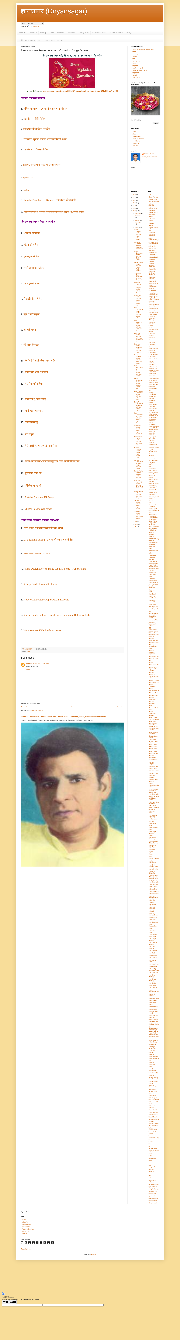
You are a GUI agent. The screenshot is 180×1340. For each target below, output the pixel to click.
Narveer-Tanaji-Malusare (153, 780)
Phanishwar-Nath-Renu (152, 846)
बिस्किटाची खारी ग (34, 485)
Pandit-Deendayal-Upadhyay (152, 837)
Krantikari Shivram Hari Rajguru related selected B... (137, 287)
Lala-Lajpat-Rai (153, 606)
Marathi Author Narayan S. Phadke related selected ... (138, 474)
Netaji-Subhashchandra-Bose (154, 785)
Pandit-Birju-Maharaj (152, 832)
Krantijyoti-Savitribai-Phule (153, 597)
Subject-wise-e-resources (54, 40)
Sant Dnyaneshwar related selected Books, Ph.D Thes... (138, 418)
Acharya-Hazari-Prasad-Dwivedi (154, 242)
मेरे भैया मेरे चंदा (31, 345)
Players (151, 854)
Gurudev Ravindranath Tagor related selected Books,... (138, 464)
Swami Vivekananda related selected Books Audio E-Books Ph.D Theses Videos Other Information (154, 1074)
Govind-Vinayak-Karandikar (154, 486)
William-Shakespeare (153, 1128)
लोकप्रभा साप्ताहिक (153, 1203)
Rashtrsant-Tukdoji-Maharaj (153, 896)
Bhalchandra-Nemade (153, 278)
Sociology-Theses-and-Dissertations (152, 1048)
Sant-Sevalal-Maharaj (153, 979)
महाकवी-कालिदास (153, 1196)
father (150, 1163)
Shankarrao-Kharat (152, 1003)
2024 (134, 200)
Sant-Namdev (153, 958)
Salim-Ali (151, 911)
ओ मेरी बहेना (30, 329)
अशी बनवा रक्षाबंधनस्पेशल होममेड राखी (43, 528)
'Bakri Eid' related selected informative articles (138, 515)
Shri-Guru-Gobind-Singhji (153, 1018)
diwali (150, 1160)
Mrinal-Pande (153, 751)
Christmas (152, 340)
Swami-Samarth (153, 1081)
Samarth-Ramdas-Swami (153, 914)
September (138, 223)
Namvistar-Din (153, 768)
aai (149, 1146)
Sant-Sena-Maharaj (152, 975)
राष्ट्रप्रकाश (136, 73)
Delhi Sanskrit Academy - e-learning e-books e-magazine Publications (154, 370)
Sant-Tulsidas (153, 988)
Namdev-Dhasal (153, 766)
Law (150, 611)
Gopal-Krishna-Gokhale (153, 480)
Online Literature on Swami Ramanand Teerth (154, 810)
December (138, 213)
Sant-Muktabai (153, 955)
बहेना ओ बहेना (31, 244)
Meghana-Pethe (153, 742)
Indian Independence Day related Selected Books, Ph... (138, 383)
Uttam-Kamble (153, 1110)
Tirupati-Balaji (153, 1091)
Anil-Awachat (153, 252)
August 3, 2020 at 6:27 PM (41, 663)
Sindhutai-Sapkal (154, 1024)
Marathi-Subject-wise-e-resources (154, 718)
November (138, 216)
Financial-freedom (152, 454)
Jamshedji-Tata (153, 551)
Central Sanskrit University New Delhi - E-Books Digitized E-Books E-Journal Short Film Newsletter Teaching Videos (154, 298)
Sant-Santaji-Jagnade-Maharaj (154, 969)
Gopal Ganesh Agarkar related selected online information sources (153, 474)
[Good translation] (5, 1302)
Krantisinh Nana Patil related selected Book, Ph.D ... (138, 484)
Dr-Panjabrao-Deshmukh (153, 405)
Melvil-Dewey (153, 744)
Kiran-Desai (152, 594)
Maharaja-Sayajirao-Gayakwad (152, 652)
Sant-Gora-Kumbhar (152, 947)
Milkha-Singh (152, 746)
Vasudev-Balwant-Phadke (154, 1122)
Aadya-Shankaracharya (154, 239)
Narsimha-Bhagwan (152, 776)
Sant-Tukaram (153, 985)
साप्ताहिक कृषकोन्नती (138, 68)
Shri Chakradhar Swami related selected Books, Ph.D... (138, 313)
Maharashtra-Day (154, 665)
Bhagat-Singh (153, 269)
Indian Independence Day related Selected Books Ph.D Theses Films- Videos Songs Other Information (153, 518)
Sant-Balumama (153, 922)
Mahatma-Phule (153, 693)
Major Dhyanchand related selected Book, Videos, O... (138, 256)
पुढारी (134, 59)
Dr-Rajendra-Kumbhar (152, 409)
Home (73, 707)
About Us (22, 33)
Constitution (152, 356)
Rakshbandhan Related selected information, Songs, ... (138, 494)
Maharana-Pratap (154, 656)
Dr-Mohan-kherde (152, 401)
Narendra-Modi (153, 773)
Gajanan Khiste (149, 154)
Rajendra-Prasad (154, 884)
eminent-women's (151, 204)
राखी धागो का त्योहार (34, 268)
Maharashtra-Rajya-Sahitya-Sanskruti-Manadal (153, 669)
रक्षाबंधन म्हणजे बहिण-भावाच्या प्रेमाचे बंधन (45, 139)
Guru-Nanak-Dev (154, 490)
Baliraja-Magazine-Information (152, 265)
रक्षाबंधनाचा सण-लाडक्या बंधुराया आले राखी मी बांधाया (52, 461)
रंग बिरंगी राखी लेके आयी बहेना (40, 360)
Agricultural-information (152, 249)
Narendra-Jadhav (154, 771)
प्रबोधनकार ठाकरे (153, 1191)
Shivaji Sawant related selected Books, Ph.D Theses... (138, 234)
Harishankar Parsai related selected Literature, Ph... (138, 441)
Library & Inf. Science (152, 616)
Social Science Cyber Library (153, 1041)
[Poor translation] (13, 1302)
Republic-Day (153, 904)
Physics (151, 852)
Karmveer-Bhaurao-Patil (153, 579)
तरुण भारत (135, 54)
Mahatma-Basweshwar (152, 685)
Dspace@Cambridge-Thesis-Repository (154, 438)
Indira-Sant (152, 532)
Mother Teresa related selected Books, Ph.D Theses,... (138, 266)
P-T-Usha (151, 821)
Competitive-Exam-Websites (153, 353)
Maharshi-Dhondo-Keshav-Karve (154, 676)
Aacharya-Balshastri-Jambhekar (152, 234)
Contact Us (33, 33)
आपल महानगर (136, 61)
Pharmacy (152, 849)
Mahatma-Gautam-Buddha (154, 689)
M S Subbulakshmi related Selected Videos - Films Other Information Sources (154, 632)
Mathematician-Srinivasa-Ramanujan (153, 737)
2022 (134, 205)
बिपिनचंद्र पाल (152, 1194)
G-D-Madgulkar (153, 460)
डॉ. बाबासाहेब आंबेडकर (116, 33)
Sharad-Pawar (153, 1009)
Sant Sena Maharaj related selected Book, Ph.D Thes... (138, 359)
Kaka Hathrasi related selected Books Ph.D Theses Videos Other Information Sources (154, 566)
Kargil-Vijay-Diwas (152, 575)
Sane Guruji (152, 920)
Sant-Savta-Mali (153, 973)
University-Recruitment (152, 1094)
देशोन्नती (135, 56)
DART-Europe (153, 359)
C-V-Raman (152, 291)
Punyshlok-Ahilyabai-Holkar (154, 865)
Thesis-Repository (152, 217)
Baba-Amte (152, 255)
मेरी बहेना (29, 434)
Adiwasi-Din (152, 246)
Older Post (120, 707)
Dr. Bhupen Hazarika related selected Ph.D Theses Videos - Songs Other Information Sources (154, 429)
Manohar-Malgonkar (152, 702)
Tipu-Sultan (152, 1089)
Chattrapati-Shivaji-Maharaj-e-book (154, 323)
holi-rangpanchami (153, 1166)
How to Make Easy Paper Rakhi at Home (46, 599)
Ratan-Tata (152, 900)
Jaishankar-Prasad (152, 547)
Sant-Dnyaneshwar (153, 933)
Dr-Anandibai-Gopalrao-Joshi (153, 381)
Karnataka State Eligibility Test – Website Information (153, 585)
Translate (33, 26)
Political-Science (154, 859)
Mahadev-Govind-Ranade (153, 639)
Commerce (152, 344)
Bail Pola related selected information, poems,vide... (138, 337)
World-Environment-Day (154, 1136)
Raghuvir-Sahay (153, 869)
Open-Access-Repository (153, 816)
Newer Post (24, 707)
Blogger (93, 1254)
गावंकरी (134, 52)
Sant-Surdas (152, 983)
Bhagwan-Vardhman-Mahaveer (152, 273)
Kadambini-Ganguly (152, 558)
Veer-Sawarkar (153, 1125)
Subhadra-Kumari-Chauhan (154, 1055)
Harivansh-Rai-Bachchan (153, 505)
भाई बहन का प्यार (34, 410)
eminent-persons (154, 202)
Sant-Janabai (153, 951)
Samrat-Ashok (153, 917)
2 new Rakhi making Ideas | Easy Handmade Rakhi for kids (57, 614)
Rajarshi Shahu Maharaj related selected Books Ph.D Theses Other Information (154, 879)
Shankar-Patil (153, 1000)
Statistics (151, 1052)
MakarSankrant (153, 695)
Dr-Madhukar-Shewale (153, 397)
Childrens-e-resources (27, 40)
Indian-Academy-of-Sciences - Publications (154, 528)
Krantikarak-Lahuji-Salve (152, 601)
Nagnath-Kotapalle (151, 763)
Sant (39, 40)
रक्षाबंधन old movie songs (38, 508)
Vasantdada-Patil (154, 1119)
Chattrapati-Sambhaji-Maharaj (152, 318)
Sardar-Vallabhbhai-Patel (154, 991)
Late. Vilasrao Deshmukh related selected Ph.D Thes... (138, 395)
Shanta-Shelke (153, 1007)
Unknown (29, 663)
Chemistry (152, 333)
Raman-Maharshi (154, 891)
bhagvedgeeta (153, 1158)
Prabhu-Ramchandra (152, 861)
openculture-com (154, 1184)
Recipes (151, 902)
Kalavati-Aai (152, 572)
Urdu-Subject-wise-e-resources (154, 1098)
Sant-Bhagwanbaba (153, 925)
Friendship (152, 458)
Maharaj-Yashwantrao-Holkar (153, 646)
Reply (28, 669)
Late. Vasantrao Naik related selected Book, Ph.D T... (138, 325)
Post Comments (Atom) (36, 710)
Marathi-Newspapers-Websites (153, 713)
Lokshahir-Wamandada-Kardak (153, 624)
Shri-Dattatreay (153, 1015)
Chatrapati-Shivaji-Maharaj (153, 307)
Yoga (150, 1144)
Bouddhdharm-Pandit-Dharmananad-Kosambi (153, 286)
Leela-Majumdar (154, 613)
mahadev (151, 1169)
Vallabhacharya (153, 1114)
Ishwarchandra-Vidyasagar (153, 543)
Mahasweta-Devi (154, 682)
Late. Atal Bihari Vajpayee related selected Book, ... (138, 348)
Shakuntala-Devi (154, 998)
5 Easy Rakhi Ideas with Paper (40, 584)
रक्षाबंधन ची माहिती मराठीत (36, 129)
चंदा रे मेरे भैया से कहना (36, 372)
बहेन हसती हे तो (32, 283)
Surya (150, 1066)
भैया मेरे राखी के (31, 233)
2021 (134, 208)
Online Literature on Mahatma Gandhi (154, 798)
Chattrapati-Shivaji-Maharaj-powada (154, 329)
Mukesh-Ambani (154, 753)
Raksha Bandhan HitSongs (40, 497)
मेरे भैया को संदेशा (34, 383)
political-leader (153, 208)
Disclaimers (71, 33)
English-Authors (153, 228)
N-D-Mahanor (153, 760)
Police (150, 856)
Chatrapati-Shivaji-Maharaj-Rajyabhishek (154, 312)
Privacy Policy (84, 33)
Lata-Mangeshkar (154, 609)
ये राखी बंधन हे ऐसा (34, 298)
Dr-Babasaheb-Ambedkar (153, 385)
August (137, 227)
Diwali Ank (152, 376)
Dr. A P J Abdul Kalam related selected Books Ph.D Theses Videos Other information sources (153, 417)
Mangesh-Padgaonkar (152, 698)
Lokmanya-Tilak (153, 620)
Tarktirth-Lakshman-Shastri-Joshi (152, 1085)
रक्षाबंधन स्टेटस (28, 178)
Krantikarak (152, 210)
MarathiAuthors (153, 197)
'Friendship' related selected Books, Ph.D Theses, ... (138, 505)
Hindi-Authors (153, 199)
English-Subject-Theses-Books (154, 450)
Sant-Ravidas (153, 966)
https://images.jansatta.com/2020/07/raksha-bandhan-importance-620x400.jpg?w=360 (80, 91)
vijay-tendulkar (153, 1187)
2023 (134, 203)
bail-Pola (151, 1156)
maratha (151, 1171)
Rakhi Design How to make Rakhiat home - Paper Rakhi (55, 568)
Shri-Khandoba (153, 1022)
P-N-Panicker (153, 819)
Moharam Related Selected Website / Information (138, 245)
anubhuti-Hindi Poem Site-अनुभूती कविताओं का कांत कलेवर (154, 1151)
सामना (134, 63)
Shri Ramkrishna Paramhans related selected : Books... (138, 371)
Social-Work (152, 1044)
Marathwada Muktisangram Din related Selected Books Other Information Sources (154, 726)
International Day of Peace (154, 539)
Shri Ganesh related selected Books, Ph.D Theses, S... (138, 300)
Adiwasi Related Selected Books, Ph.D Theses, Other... (137, 452)
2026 (134, 195)
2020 (134, 211)
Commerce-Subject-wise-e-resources (153, 348)
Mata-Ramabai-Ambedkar (153, 733)
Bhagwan (151, 223)
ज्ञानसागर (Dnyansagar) (54, 11)
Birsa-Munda (152, 281)
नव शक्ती (135, 75)
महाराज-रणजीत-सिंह (153, 1198)
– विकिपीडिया (40, 118)
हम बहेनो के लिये (32, 256)
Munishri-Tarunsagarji (152, 756)
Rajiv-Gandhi (152, 886)
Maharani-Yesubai (152, 661)
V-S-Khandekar (153, 1112)
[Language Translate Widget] (32, 23)
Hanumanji (152, 494)
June (136, 524)
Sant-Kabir (152, 953)
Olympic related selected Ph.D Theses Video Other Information (154, 791)
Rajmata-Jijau (153, 889)
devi (150, 230)
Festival (28, 651)
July (136, 521)
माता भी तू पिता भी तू (36, 399)
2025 (134, 197)
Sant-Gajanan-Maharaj (153, 943)
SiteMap (43, 33)
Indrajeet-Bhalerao (151, 535)
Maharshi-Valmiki (154, 680)
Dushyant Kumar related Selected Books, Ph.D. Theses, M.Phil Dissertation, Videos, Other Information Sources (63, 717)
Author (151, 221)
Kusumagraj (152, 604)
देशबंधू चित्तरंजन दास (154, 1189)
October (137, 220)
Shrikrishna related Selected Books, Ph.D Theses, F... (138, 430)
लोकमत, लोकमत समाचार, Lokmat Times (143, 49)
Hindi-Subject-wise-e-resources (154, 509)
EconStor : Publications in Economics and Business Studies (154, 445)
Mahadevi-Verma (154, 642)
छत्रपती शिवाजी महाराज (99, 33)
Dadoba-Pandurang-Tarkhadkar (152, 362)
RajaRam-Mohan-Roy (152, 872)
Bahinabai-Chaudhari (152, 260)
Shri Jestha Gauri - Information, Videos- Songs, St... (138, 277)
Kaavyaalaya (152, 555)
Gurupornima (153, 492)
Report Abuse (26, 1249)
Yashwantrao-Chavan (153, 1140)
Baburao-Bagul (153, 257)
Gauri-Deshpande (152, 467)
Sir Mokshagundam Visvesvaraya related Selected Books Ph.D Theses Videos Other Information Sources (154, 1032)
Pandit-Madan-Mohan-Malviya (153, 842)
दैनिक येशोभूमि (136, 77)
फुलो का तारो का (33, 473)
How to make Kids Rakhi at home (42, 630)
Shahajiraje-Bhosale (152, 995)
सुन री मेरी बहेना (31, 314)
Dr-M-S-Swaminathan (153, 393)
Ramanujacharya (154, 893)
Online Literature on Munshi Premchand (154, 803)
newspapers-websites (152, 1181)
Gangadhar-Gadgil (152, 463)
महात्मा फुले (129, 33)
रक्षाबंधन (28, 118)
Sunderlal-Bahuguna (152, 1063)
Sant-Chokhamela (152, 929)
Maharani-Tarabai (154, 658)
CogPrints (152, 342)
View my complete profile (149, 157)
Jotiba (150, 553)
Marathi (151, 705)
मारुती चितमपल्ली (153, 1201)
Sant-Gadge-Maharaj (152, 939)
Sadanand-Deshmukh (152, 907)
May (136, 527)
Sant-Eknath (152, 936)
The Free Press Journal (140, 70)
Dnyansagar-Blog (154, 378)
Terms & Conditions (57, 33)
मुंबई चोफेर (135, 66)
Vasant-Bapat (153, 1117)
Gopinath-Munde (154, 483)
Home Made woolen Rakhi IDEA (37, 554)
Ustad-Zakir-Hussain (152, 1106)
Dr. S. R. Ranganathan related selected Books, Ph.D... (138, 406)
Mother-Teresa (153, 749)
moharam (151, 1178)
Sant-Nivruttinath (154, 964)
